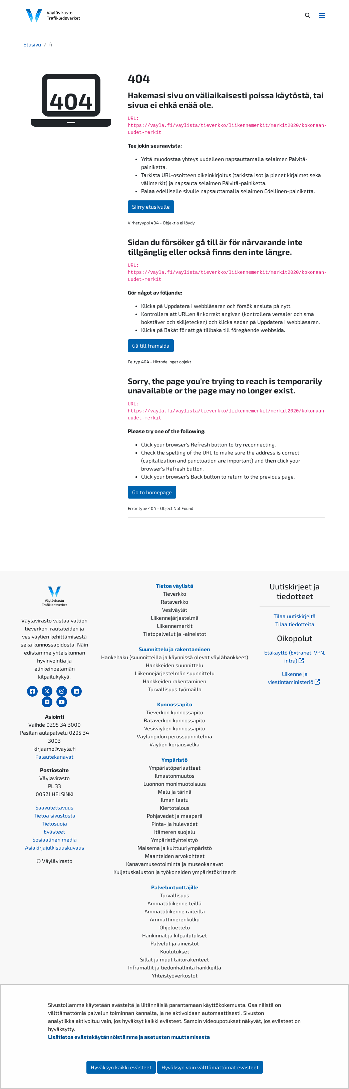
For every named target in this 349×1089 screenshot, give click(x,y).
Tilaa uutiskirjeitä (295, 616)
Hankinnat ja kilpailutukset (174, 935)
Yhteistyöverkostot (175, 975)
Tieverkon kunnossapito (174, 712)
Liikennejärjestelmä (175, 617)
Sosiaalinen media (54, 839)
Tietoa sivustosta (54, 815)
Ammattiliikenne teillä (174, 903)
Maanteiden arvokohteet (175, 856)
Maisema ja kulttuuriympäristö (174, 848)
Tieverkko (174, 593)
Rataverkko (174, 601)
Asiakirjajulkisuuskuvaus (54, 847)
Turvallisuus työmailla (175, 689)
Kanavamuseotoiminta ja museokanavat (174, 864)
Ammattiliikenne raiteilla (174, 911)
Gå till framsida (150, 345)
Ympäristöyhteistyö (174, 840)
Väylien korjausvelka (174, 744)
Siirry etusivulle (151, 206)
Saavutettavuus (54, 807)
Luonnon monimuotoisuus (174, 783)
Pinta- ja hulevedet (174, 824)
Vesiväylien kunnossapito (174, 728)
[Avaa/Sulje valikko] (322, 15)
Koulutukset (174, 951)
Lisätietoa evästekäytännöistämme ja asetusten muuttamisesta (129, 1037)
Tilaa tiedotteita (294, 624)
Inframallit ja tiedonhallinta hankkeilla (174, 967)
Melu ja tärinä (175, 791)
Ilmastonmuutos (175, 775)
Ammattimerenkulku (175, 919)
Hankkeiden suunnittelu (174, 665)
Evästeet (54, 831)
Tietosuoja (54, 823)
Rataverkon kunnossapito (174, 720)
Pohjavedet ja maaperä (175, 815)
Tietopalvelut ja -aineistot (174, 633)
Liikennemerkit (175, 625)
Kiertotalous (175, 807)
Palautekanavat (54, 756)
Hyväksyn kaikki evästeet (121, 1067)
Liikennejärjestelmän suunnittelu (175, 673)
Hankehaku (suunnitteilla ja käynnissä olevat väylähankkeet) (174, 657)
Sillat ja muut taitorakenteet (174, 959)
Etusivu (32, 44)
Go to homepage (152, 492)
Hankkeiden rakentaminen (174, 681)
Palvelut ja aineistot (174, 943)
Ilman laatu (175, 799)
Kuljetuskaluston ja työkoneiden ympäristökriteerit (174, 872)
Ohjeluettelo (174, 927)
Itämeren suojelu (174, 832)
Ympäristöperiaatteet (175, 767)
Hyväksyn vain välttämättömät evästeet (210, 1067)
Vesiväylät (174, 609)
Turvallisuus (174, 895)
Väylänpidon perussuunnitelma (174, 736)
